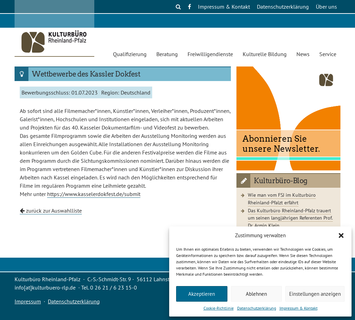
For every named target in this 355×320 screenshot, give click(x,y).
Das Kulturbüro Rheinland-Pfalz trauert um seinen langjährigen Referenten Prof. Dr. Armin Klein (290, 218)
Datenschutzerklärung (256, 308)
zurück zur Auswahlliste (51, 210)
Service (327, 54)
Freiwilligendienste (210, 54)
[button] (341, 235)
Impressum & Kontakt (298, 308)
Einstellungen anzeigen (315, 294)
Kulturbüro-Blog (281, 181)
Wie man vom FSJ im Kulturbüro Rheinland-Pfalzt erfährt (282, 199)
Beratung (167, 54)
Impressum (28, 301)
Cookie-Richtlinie (219, 308)
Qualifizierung (130, 54)
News (303, 54)
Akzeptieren (201, 294)
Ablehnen (256, 294)
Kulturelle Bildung (265, 54)
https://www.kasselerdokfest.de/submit (93, 193)
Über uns (326, 6)
